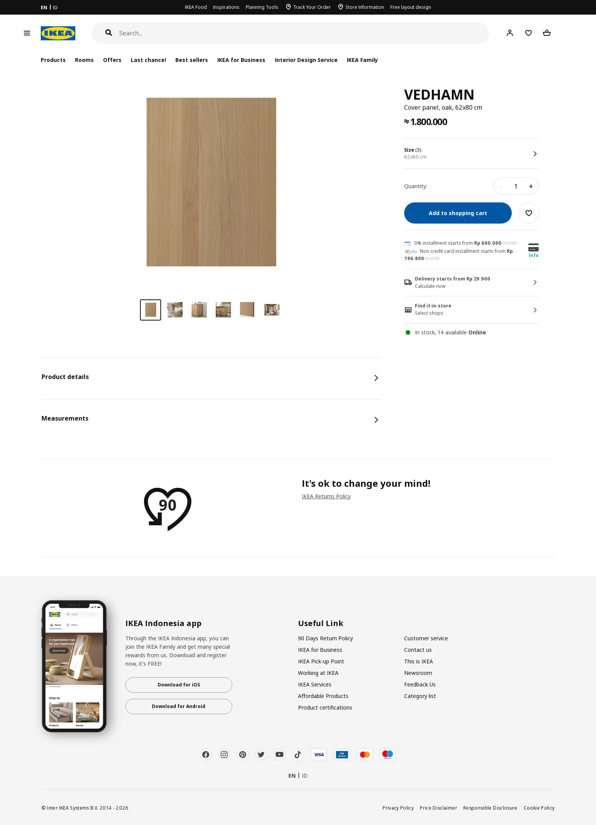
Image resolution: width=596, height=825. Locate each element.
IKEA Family (362, 59)
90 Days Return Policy (325, 638)
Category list (420, 696)
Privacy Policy (398, 808)
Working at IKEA (318, 672)
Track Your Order (312, 7)
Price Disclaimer (438, 808)
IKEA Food (196, 7)
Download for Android (178, 706)
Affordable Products (323, 696)
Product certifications (325, 707)
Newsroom (418, 672)
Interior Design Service (306, 59)
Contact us (418, 649)
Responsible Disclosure (490, 808)
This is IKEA (418, 661)
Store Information (364, 7)
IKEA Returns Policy (326, 496)
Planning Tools (262, 7)
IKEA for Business (241, 59)
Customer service (426, 638)
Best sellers (191, 59)
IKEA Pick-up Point (321, 661)
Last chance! (148, 59)
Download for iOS (179, 684)
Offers (112, 59)
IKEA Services (314, 684)
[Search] (304, 33)
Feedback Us (420, 684)
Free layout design (410, 7)
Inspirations (226, 7)
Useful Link (320, 623)
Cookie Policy (539, 808)
